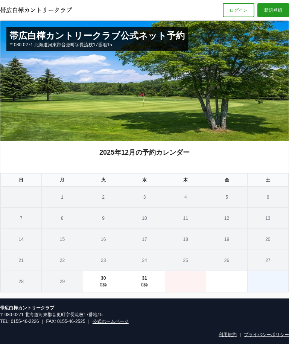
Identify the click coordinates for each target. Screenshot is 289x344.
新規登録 (273, 10)
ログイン (239, 10)
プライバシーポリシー (266, 334)
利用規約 (228, 334)
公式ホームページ (111, 321)
